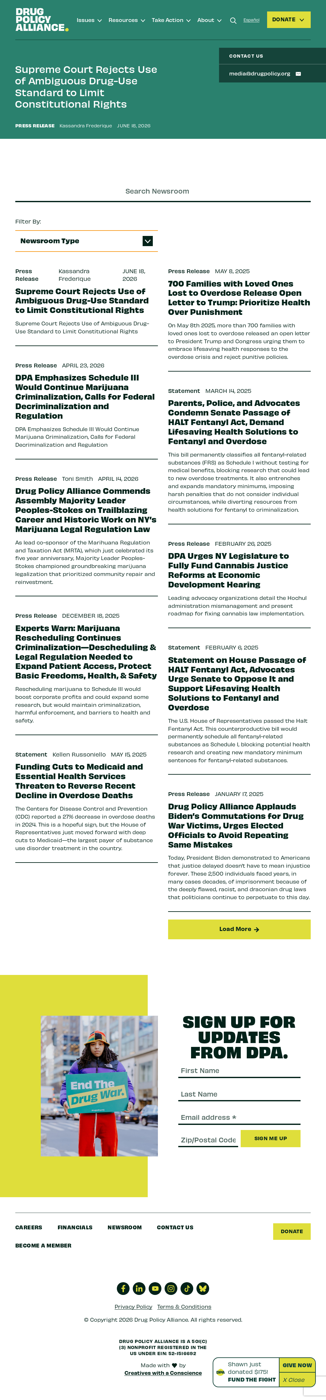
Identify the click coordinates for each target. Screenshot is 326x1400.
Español (251, 19)
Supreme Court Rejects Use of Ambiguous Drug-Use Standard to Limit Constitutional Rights (86, 86)
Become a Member (43, 1248)
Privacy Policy (133, 1309)
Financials (75, 1229)
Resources (123, 19)
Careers (28, 1229)
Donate (291, 1233)
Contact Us (175, 1229)
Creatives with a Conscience (163, 1375)
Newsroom (125, 1229)
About (205, 19)
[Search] (233, 20)
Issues (86, 19)
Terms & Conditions (184, 1309)
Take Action (167, 19)
